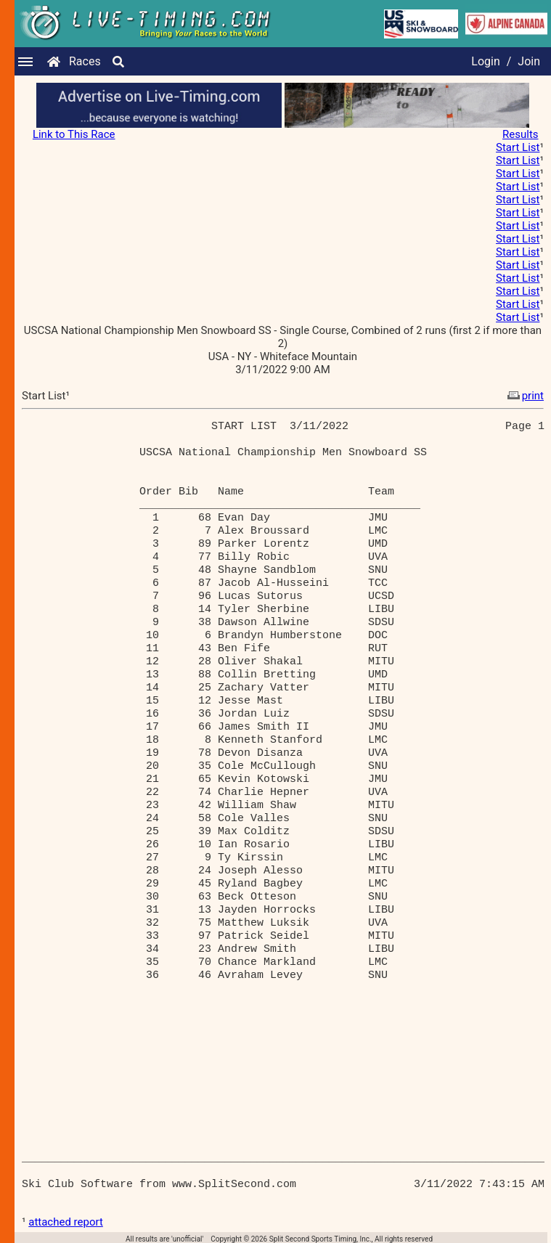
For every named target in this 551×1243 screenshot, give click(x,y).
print (524, 395)
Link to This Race (74, 134)
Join (529, 61)
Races (85, 61)
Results (520, 134)
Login (485, 61)
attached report (65, 1221)
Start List (517, 147)
